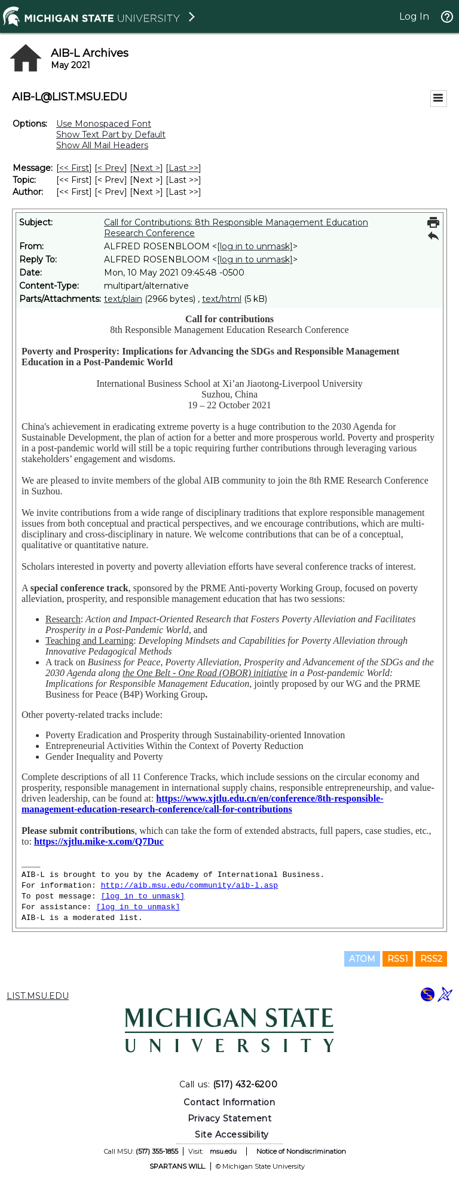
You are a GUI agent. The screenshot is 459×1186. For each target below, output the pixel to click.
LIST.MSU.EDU (38, 996)
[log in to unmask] (255, 246)
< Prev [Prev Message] (110, 168)
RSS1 (397, 958)
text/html (221, 299)
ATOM (362, 958)
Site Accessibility (232, 1134)
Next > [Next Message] (146, 168)
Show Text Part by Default (111, 134)
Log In (414, 16)
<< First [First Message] (74, 168)
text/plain (123, 299)
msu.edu (223, 1151)
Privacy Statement (230, 1118)
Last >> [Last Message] (183, 168)
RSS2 (431, 958)
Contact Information (229, 1102)
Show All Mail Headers (102, 145)
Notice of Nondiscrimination (301, 1151)
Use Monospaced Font (103, 123)
